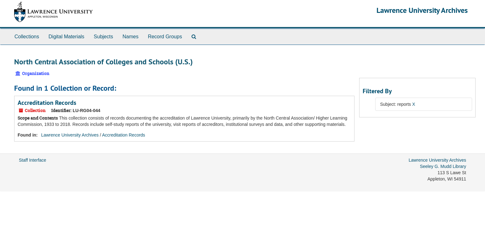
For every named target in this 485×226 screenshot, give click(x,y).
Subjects (103, 36)
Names (130, 36)
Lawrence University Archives (422, 10)
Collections (26, 36)
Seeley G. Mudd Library (443, 166)
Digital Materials (66, 36)
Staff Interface (32, 160)
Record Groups (165, 36)
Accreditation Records (47, 103)
